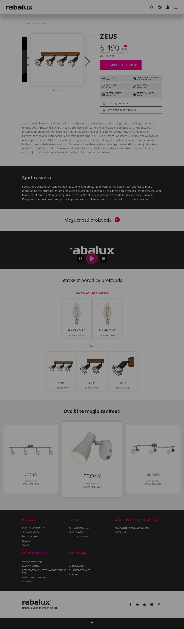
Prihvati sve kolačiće (126, 328)
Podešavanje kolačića (58, 328)
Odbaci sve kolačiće (92, 328)
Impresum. (76, 320)
